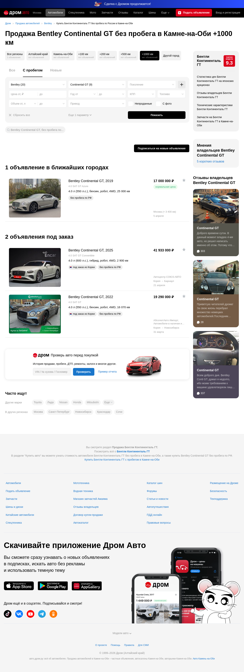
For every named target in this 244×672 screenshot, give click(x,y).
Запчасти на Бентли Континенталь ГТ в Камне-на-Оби (215, 121)
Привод (75, 103)
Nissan (63, 402)
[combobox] (38, 84)
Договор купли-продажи (88, 514)
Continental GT (208, 228)
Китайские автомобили (20, 514)
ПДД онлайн (154, 514)
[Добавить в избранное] (183, 180)
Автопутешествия (158, 506)
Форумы (152, 491)
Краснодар (103, 411)
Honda (77, 402)
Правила (129, 645)
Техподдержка (219, 498)
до (100, 94)
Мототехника (81, 483)
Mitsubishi (93, 402)
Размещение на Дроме (224, 483)
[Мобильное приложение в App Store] (19, 585)
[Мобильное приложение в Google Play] (53, 585)
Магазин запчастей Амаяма (90, 498)
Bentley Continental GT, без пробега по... (37, 129)
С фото (164, 103)
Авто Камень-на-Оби (204, 658)
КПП (132, 94)
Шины (152, 12)
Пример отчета (107, 371)
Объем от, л (18, 103)
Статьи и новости (157, 498)
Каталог (138, 12)
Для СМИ (143, 645)
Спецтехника (14, 522)
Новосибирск (83, 411)
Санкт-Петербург (59, 411)
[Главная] (16, 13)
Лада (50, 402)
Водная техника (83, 491)
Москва (37, 12)
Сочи (119, 411)
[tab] (12, 72)
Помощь (115, 645)
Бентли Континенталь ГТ (209, 61)
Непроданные (140, 103)
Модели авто (122, 633)
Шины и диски (14, 506)
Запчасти (107, 12)
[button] (108, 402)
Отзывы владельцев (86, 506)
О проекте (101, 645)
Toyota (38, 402)
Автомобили (55, 12)
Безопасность (218, 491)
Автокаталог (81, 522)
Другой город (171, 55)
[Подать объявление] (194, 13)
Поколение (136, 84)
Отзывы (123, 12)
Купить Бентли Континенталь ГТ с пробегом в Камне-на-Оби (121, 459)
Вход (228, 13)
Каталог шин (154, 483)
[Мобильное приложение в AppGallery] (87, 585)
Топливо (165, 94)
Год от (74, 94)
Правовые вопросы (159, 522)
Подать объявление (18, 491)
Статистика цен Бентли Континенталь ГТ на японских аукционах (215, 80)
